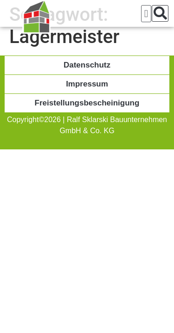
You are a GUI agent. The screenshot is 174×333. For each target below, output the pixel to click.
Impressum (87, 84)
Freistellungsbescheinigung (87, 103)
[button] (146, 13)
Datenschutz (87, 65)
